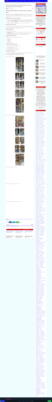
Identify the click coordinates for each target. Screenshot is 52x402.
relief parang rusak (38, 307)
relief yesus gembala (38, 327)
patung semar (37, 236)
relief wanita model (38, 325)
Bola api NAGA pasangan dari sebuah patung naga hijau (41, 56)
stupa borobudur (40, 357)
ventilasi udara (38, 385)
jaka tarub (41, 164)
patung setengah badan (39, 237)
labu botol (43, 184)
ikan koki (43, 161)
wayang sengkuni (38, 389)
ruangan (43, 345)
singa (43, 353)
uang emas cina (38, 369)
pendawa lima (41, 243)
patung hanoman (43, 222)
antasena (37, 115)
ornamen (37, 211)
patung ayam (41, 216)
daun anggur (42, 145)
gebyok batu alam (41, 154)
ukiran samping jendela (39, 379)
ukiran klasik (42, 376)
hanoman (37, 158)
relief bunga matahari (38, 269)
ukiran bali (42, 371)
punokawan (37, 261)
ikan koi (40, 161)
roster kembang (38, 338)
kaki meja (42, 165)
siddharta (44, 352)
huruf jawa (42, 160)
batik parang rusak (38, 126)
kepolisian (41, 178)
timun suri (41, 363)
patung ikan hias (42, 223)
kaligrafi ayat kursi (38, 171)
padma (42, 211)
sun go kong (40, 358)
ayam (42, 116)
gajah (39, 152)
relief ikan (41, 286)
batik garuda (41, 122)
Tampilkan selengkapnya (26, 229)
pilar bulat (37, 247)
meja (41, 198)
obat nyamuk (37, 210)
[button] (46, 1)
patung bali (42, 217)
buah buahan (37, 132)
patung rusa (37, 235)
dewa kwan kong (38, 148)
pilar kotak (37, 249)
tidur (36, 363)
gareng (39, 153)
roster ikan (41, 337)
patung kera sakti (38, 229)
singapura (37, 356)
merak (44, 199)
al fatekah (37, 113)
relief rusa (37, 314)
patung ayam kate (38, 217)
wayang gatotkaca (38, 388)
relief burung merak (38, 276)
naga (40, 205)
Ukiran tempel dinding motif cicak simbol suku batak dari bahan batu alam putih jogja (42, 78)
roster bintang (42, 333)
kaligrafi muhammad (38, 172)
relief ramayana (38, 313)
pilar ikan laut (41, 248)
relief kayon (41, 293)
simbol (37, 353)
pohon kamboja (42, 257)
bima (40, 128)
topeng (37, 364)
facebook (38, 39)
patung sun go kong (38, 242)
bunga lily (37, 135)
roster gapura (37, 337)
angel (38, 114)
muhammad (37, 205)
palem (39, 212)
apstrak (40, 115)
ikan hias (37, 161)
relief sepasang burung (39, 319)
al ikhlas (40, 113)
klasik (39, 180)
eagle (40, 151)
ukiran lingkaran (38, 377)
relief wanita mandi (42, 324)
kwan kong (39, 184)
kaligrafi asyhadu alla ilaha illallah (40, 170)
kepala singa (37, 178)
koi (43, 180)
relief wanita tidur (38, 326)
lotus (39, 196)
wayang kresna (43, 388)
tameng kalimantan (41, 359)
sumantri (37, 358)
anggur (41, 114)
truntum (40, 364)
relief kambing (42, 292)
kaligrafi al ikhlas (38, 167)
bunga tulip (37, 139)
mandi (44, 197)
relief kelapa (37, 294)
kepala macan (41, 177)
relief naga (42, 302)
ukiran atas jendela (42, 370)
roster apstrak (42, 331)
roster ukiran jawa (38, 344)
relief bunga (37, 267)
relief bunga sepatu (38, 270)
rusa (42, 346)
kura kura (44, 183)
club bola (37, 145)
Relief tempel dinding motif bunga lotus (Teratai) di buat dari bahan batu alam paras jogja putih (42, 82)
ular (41, 382)
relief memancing (38, 300)
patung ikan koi (38, 224)
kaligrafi (37, 166)
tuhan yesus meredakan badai (39, 365)
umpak (44, 382)
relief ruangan (42, 313)
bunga (39, 134)
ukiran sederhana (38, 382)
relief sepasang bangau (39, 318)
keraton (37, 179)
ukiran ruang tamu (38, 378)
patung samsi (41, 235)
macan (37, 197)
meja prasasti (37, 199)
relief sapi (40, 314)
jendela (44, 164)
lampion (40, 185)
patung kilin (42, 229)
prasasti (42, 260)
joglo (36, 165)
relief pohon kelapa (38, 312)
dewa (41, 147)
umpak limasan (38, 384)
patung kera (43, 228)
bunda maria (42, 133)
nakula (37, 209)
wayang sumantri (38, 390)
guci (44, 154)
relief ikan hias (38, 287)
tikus (38, 363)
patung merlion (42, 231)
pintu (40, 254)
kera (43, 178)
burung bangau (38, 140)
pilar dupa (40, 247)
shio (41, 352)
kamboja (42, 173)
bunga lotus (40, 135)
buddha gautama (42, 132)
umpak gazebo (38, 383)
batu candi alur (41, 127)
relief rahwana (43, 312)
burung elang (42, 140)
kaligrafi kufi (42, 171)
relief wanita (37, 324)
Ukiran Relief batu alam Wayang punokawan (42, 63)
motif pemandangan (38, 203)
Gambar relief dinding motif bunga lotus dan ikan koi (42, 69)
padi (39, 211)
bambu (42, 119)
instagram (38, 41)
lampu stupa (37, 191)
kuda (39, 183)
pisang (42, 254)
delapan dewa (37, 147)
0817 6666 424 (40, 6)
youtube (44, 39)
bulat (39, 133)
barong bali (40, 120)
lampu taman (41, 191)
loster (36, 196)
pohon (41, 256)
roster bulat (37, 334)
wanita (44, 385)
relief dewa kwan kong (38, 281)
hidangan (44, 159)
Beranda (7, 3)
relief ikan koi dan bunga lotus (39, 288)
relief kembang (38, 295)
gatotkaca (42, 153)
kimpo (37, 180)
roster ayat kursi (38, 332)
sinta (40, 356)
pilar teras (37, 254)
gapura (37, 153)
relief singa (43, 320)
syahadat (44, 358)
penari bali (37, 243)
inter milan (37, 164)
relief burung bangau (38, 273)
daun (39, 145)
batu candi (37, 127)
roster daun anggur (42, 334)
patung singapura (38, 241)
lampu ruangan (42, 190)
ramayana (37, 262)
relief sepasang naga (38, 320)
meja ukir (41, 199)
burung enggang (38, 141)
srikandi (42, 356)
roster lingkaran (38, 339)
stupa (36, 357)
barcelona (37, 120)
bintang (43, 128)
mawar (39, 198)
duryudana (37, 151)
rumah (40, 346)
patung (41, 215)
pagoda (37, 212)
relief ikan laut (42, 289)
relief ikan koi (42, 287)
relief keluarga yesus (42, 294)
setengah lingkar (38, 352)
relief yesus (42, 326)
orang (41, 210)
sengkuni (37, 351)
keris (42, 179)
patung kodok (37, 230)
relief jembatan (38, 292)
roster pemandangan (38, 340)
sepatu (40, 351)
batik (39, 121)
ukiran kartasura (38, 376)
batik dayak (42, 121)
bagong (39, 119)
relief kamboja (37, 293)
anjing (44, 114)
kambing (43, 172)
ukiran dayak (43, 372)
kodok (41, 180)
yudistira (37, 395)
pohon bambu (37, 257)
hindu (36, 160)
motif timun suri (38, 204)
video (8, 3)
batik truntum (43, 126)
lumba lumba (42, 196)
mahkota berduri (41, 197)
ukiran (41, 369)
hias (41, 159)
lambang (37, 185)
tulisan (39, 366)
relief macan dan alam (38, 299)
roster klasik (42, 338)
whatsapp (43, 41)
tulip (36, 366)
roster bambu (42, 332)
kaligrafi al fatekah (41, 166)
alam (42, 113)
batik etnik (37, 122)
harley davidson (38, 159)
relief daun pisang (38, 280)
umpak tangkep (43, 384)
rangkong (40, 262)
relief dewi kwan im (38, 282)
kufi (41, 183)
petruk (40, 244)
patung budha (42, 218)
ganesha (42, 152)
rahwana (43, 261)
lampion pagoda (38, 186)
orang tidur (44, 210)
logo (39, 193)
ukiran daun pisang (38, 372)
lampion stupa (42, 186)
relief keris (42, 295)
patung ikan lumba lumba (39, 225)
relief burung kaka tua (38, 275)
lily (42, 192)
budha (37, 133)
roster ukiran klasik (38, 345)
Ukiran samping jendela (41, 59)
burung (40, 139)
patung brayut (37, 218)
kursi (36, 184)
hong (39, 160)
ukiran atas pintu (38, 371)
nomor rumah (40, 209)
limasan (37, 193)
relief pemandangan (38, 308)
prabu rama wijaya (38, 260)
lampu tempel (37, 192)
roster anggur (37, 331)
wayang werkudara (38, 391)
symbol (37, 359)
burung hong (42, 141)
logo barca (42, 193)
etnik (42, 151)
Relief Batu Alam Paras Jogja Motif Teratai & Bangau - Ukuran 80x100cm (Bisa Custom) (10, 236)
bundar (37, 134)
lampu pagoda (37, 190)
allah (36, 114)
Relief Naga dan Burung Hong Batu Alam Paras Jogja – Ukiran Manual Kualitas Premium (19, 236)
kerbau (40, 179)
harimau (40, 158)
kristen (37, 183)
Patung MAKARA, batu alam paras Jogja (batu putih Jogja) (42, 66)
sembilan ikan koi (38, 350)
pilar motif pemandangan (39, 250)
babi (36, 119)
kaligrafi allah (42, 167)
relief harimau (37, 286)
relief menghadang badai (39, 301)
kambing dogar (38, 173)
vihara (41, 385)
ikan (44, 160)
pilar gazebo (37, 248)
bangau (44, 119)
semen (42, 350)
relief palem (37, 305)
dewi (41, 148)
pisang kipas (41, 255)
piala (42, 244)
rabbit (40, 261)
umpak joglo (42, 383)
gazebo (37, 154)
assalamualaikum (38, 116)
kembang (37, 177)
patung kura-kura (42, 230)
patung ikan (37, 223)
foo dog (37, 152)
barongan (37, 121)
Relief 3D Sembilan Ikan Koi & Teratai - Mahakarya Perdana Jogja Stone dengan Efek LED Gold (42, 73)
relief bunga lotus (38, 268)
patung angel (37, 216)
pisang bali (37, 255)
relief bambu (41, 263)
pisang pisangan (38, 256)
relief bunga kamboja (42, 267)
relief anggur (37, 263)
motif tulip (42, 204)
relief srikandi (37, 321)
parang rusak (37, 215)
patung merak (37, 231)
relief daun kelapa (38, 279)
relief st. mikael (42, 321)
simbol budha (40, 353)
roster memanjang (43, 339)
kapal (44, 173)
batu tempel (37, 128)
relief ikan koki (38, 289)
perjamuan (37, 244)
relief (43, 262)
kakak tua (39, 165)
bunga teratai (41, 138)
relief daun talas (43, 280)
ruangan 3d (37, 346)
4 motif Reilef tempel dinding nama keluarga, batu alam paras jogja (29, 236)
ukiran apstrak (37, 370)
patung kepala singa (38, 228)
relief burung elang (38, 274)
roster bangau (37, 333)
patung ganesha (38, 222)
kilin (44, 179)
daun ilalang (37, 146)
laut (40, 192)
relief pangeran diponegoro (39, 306)
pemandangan (43, 242)
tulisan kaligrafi (42, 366)
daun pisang (41, 146)
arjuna (42, 115)
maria (36, 198)
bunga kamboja (43, 134)
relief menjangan (38, 302)
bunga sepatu (37, 138)
